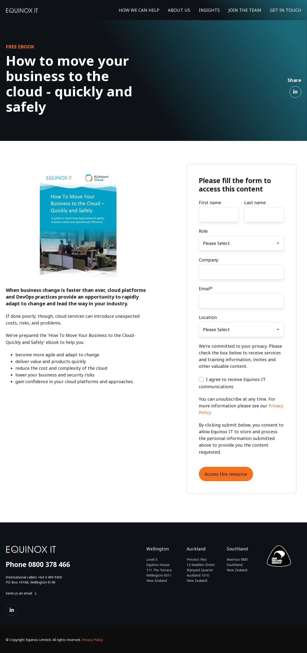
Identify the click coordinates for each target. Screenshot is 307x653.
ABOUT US (179, 10)
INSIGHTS (209, 10)
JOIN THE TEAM (244, 10)
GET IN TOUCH (285, 10)
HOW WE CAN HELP (139, 10)
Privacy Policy (92, 639)
